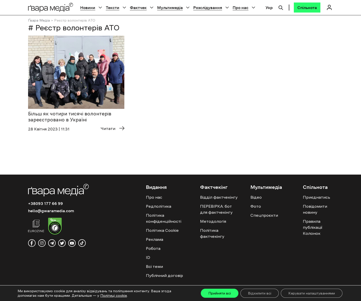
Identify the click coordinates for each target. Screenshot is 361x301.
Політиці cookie (113, 295)
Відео (256, 197)
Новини (87, 8)
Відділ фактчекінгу (219, 197)
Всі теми (154, 266)
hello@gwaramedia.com (51, 211)
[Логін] (329, 7)
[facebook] (32, 243)
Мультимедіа (170, 8)
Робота (153, 248)
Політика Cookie (162, 230)
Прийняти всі (219, 293)
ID (148, 257)
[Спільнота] (307, 8)
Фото (255, 206)
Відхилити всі (259, 293)
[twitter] (62, 243)
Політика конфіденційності (163, 218)
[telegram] (52, 243)
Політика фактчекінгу (212, 233)
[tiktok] (82, 243)
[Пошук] (281, 7)
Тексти (112, 8)
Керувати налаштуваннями (311, 293)
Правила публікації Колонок (312, 227)
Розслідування (207, 8)
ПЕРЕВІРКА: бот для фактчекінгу (216, 209)
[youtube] (72, 243)
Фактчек (138, 8)
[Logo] (50, 7)
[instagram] (42, 243)
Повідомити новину (315, 209)
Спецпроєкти (264, 215)
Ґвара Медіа (39, 20)
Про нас (240, 8)
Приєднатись (316, 197)
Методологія (213, 221)
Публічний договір (164, 275)
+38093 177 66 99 (45, 203)
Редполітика (158, 206)
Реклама (154, 239)
